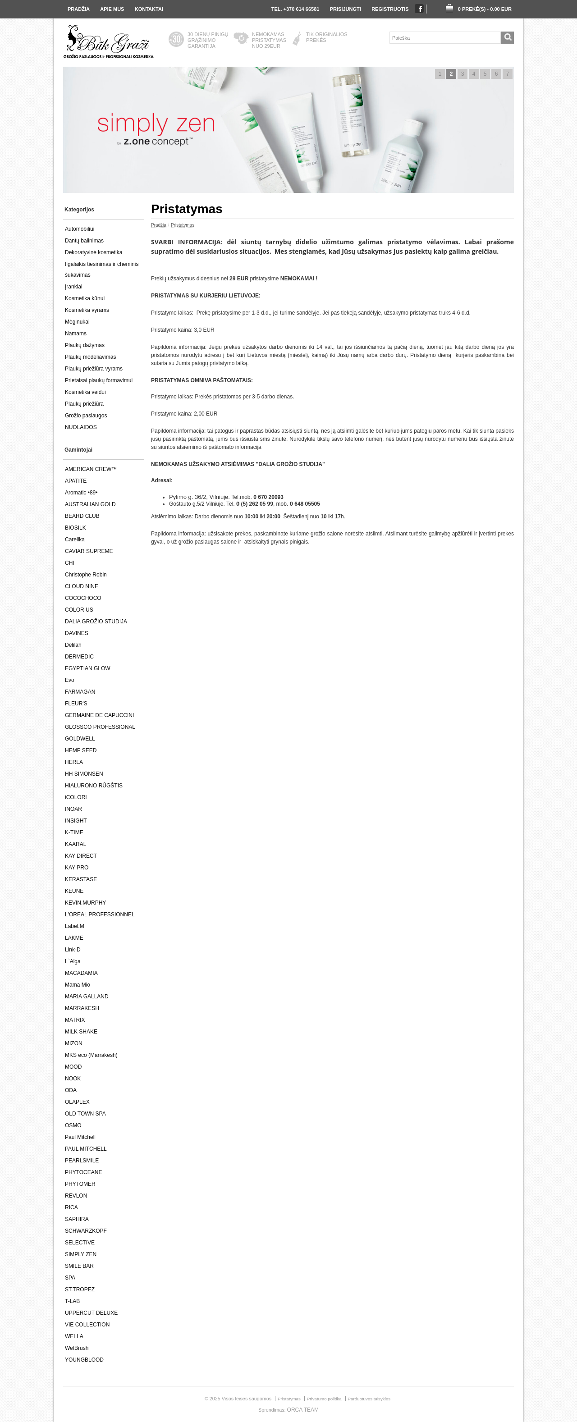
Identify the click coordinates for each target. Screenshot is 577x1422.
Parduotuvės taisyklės (369, 1398)
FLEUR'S (76, 703)
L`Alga (73, 961)
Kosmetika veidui (85, 392)
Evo (69, 680)
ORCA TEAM (303, 1410)
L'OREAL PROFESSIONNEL (100, 914)
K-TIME (74, 832)
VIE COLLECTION (87, 1324)
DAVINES (76, 633)
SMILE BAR (79, 1266)
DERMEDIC (79, 657)
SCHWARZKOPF (86, 1231)
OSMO (73, 1125)
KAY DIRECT (81, 856)
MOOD (73, 1067)
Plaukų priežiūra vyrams (94, 369)
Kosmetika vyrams (87, 310)
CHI (69, 563)
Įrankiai (73, 286)
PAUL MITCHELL (86, 1149)
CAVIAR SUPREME (89, 551)
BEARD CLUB (82, 516)
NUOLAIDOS (81, 427)
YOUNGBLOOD (84, 1360)
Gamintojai (78, 450)
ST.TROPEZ (80, 1289)
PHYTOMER (80, 1184)
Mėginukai (77, 322)
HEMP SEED (80, 750)
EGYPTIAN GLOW (87, 668)
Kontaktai (149, 9)
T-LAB (72, 1301)
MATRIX (75, 1020)
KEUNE (74, 891)
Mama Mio (77, 985)
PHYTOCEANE (83, 1172)
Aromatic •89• (81, 492)
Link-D (73, 949)
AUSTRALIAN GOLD (90, 504)
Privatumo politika (324, 1398)
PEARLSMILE (82, 1160)
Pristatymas (182, 225)
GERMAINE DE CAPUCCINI (99, 715)
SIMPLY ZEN (80, 1254)
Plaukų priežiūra (84, 404)
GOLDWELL (80, 739)
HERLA (74, 762)
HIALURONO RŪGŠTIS (94, 785)
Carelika (75, 539)
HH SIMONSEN (84, 774)
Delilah (73, 645)
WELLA (74, 1336)
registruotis (390, 9)
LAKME (74, 938)
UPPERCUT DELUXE (91, 1313)
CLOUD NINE (81, 586)
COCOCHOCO (83, 598)
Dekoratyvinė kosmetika (93, 252)
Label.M (74, 926)
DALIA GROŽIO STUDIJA (96, 621)
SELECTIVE (80, 1242)
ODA (71, 1090)
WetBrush (76, 1348)
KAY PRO (76, 867)
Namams (76, 333)
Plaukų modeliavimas (90, 357)
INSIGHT (76, 821)
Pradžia (79, 9)
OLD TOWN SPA (85, 1114)
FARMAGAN (80, 692)
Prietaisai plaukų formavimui (99, 380)
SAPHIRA (77, 1219)
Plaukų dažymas (85, 345)
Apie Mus (112, 9)
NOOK (73, 1078)
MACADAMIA (81, 973)
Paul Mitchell (80, 1137)
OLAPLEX (77, 1102)
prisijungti (345, 9)
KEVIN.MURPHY (85, 903)
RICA (71, 1207)
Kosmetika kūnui (85, 298)
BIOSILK (75, 528)
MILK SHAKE (81, 1032)
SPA (70, 1278)
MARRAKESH (82, 1008)
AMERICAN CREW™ (91, 469)
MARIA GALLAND (87, 996)
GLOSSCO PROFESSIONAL (100, 727)
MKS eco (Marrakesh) (91, 1055)
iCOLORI (76, 797)
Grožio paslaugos (86, 415)
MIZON (73, 1043)
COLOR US (79, 610)
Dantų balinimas (84, 241)
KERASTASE (81, 879)
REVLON (76, 1196)
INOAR (73, 809)
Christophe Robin (86, 575)
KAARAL (75, 844)
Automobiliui (79, 229)
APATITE (76, 481)
